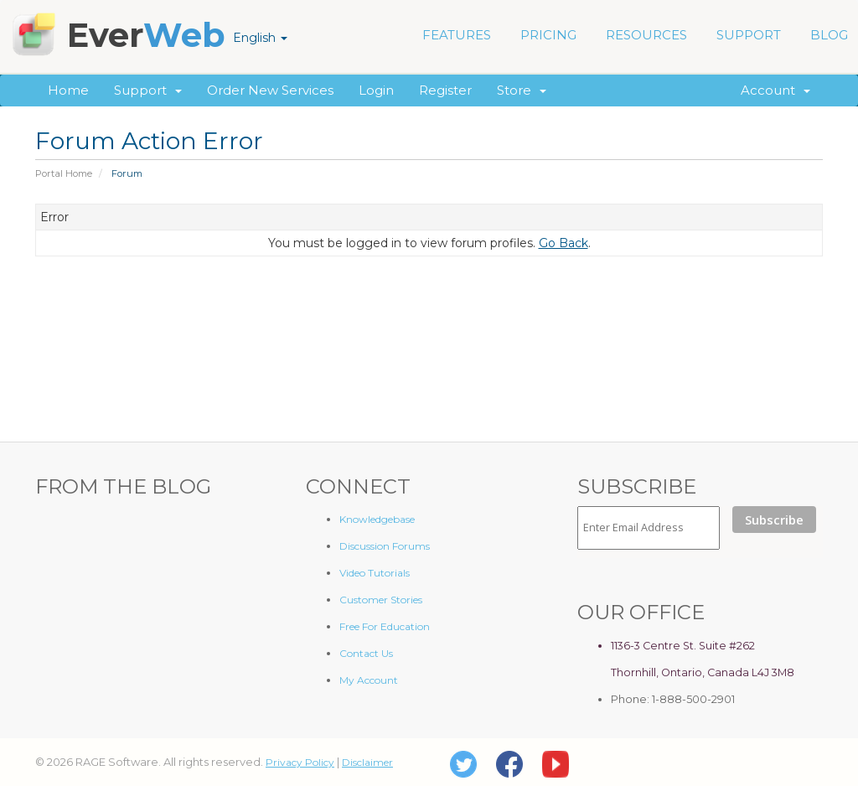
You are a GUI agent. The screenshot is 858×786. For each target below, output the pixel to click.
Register (445, 90)
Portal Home (63, 173)
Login (376, 90)
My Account (368, 680)
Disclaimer (367, 762)
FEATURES (456, 35)
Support (148, 90)
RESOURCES (646, 35)
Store (521, 90)
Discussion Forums (384, 546)
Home (68, 90)
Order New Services (270, 90)
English (260, 37)
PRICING (548, 35)
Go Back (563, 243)
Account (775, 90)
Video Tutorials (374, 572)
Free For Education (384, 626)
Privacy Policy (300, 762)
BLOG (829, 35)
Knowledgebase (377, 519)
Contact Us (366, 653)
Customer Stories (380, 599)
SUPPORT (748, 35)
